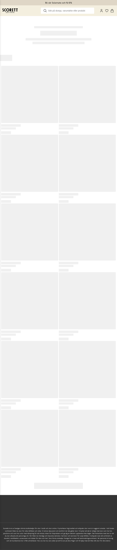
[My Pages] (101, 10)
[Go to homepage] (10, 10)
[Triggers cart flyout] (112, 10)
